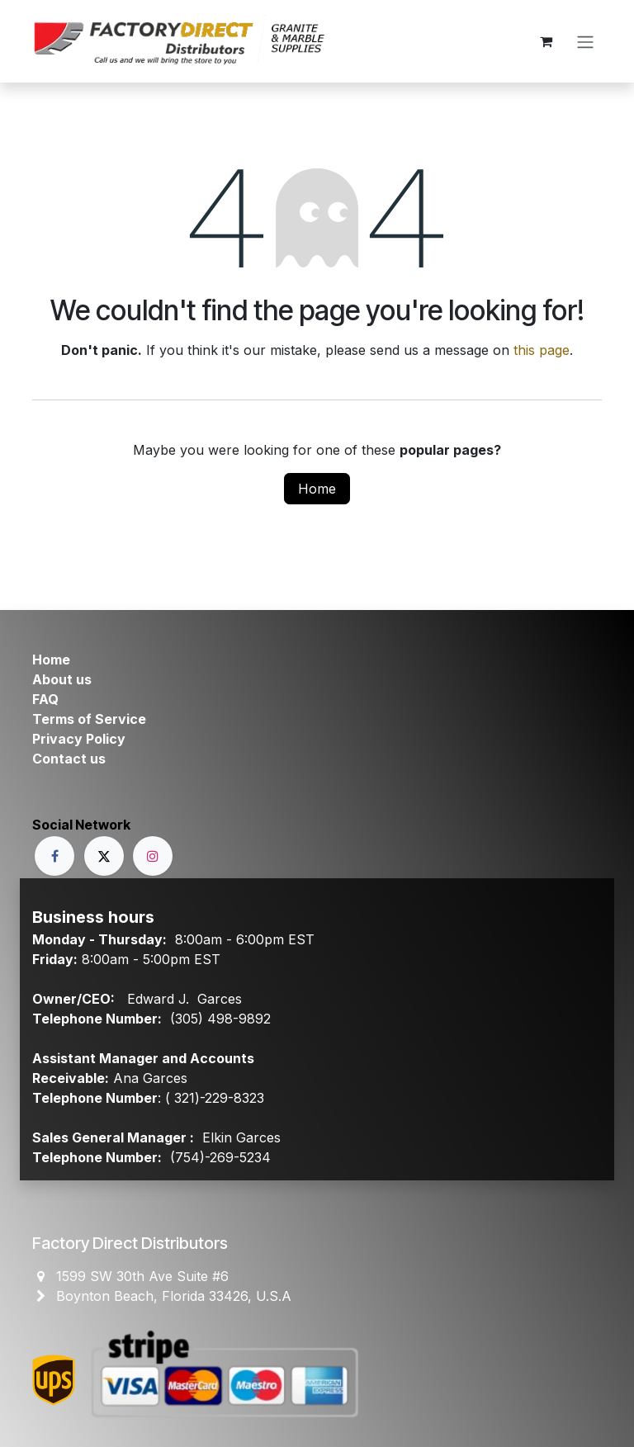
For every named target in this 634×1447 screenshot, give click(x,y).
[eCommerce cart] (545, 41)
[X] (104, 856)
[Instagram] (153, 856)
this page (541, 350)
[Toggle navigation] (585, 41)
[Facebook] (54, 856)
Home (317, 488)
